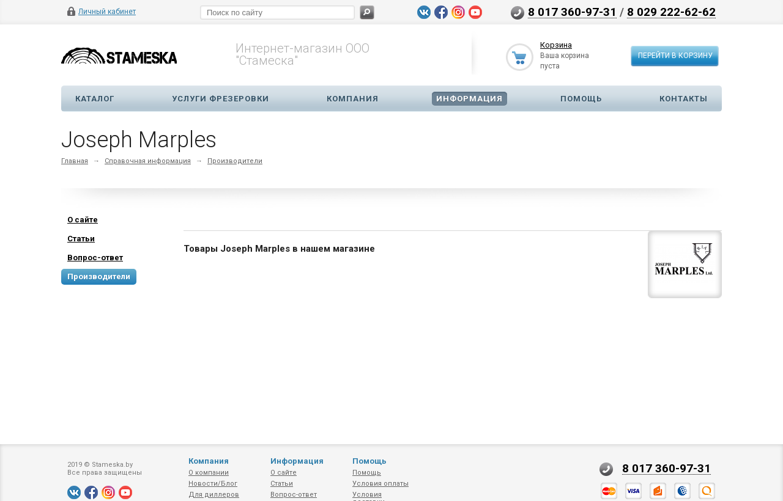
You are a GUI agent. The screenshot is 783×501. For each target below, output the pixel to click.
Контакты (683, 98)
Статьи (281, 484)
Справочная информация (148, 161)
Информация (469, 98)
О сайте (283, 473)
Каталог (94, 98)
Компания (353, 98)
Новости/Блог (212, 484)
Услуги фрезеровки (220, 98)
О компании (208, 473)
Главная (74, 161)
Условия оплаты (380, 484)
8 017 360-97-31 (572, 11)
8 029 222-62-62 (671, 11)
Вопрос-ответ (293, 495)
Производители (234, 161)
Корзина (556, 44)
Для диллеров (213, 495)
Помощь (581, 98)
